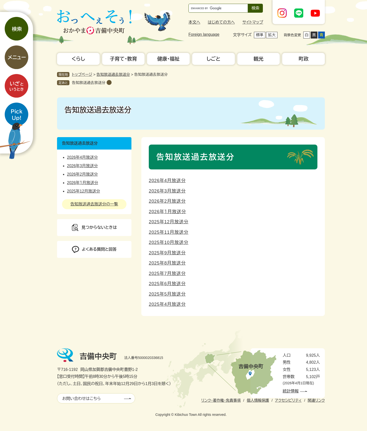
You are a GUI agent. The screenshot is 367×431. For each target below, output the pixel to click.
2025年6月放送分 (167, 283)
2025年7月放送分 (167, 273)
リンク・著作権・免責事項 (221, 400)
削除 (109, 82)
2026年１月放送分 (167, 211)
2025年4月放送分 (167, 304)
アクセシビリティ (288, 400)
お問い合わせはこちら (81, 398)
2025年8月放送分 (167, 263)
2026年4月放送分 (167, 180)
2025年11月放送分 (168, 232)
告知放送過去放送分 (113, 74)
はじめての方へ (221, 22)
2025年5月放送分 (167, 294)
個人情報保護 (258, 400)
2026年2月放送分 (167, 201)
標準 (259, 35)
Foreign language (203, 34)
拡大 (271, 35)
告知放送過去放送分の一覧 (94, 204)
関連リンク (316, 400)
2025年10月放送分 (168, 242)
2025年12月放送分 (168, 221)
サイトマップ (252, 22)
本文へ (194, 22)
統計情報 (291, 391)
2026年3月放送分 (167, 191)
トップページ (82, 74)
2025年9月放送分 (167, 252)
